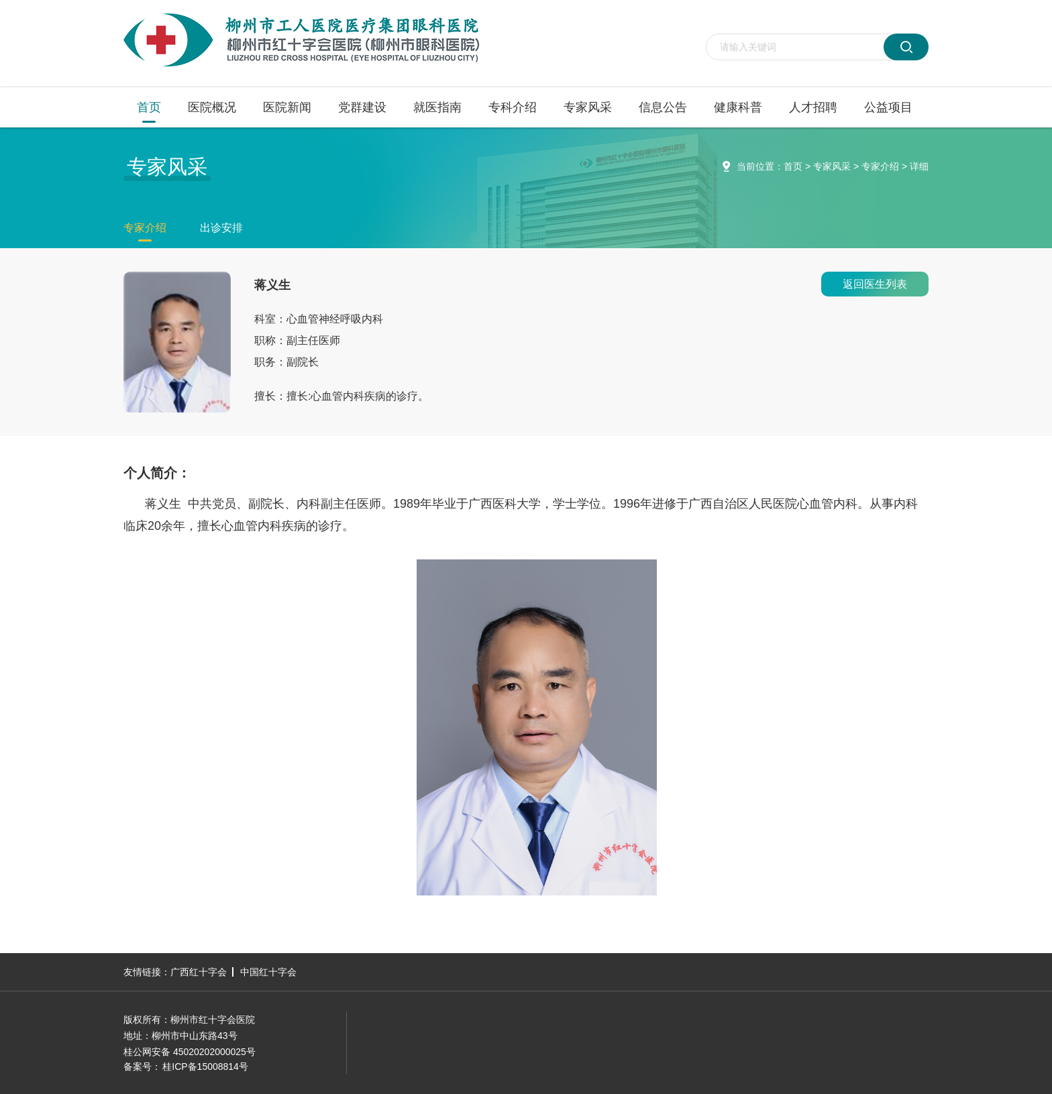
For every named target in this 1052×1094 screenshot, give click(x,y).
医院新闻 (287, 107)
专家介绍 (880, 166)
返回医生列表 (875, 284)
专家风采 (588, 107)
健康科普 (738, 107)
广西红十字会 (198, 972)
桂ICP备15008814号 (205, 1066)
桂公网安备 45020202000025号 (189, 1051)
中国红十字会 (268, 972)
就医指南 (437, 107)
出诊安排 (221, 227)
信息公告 (663, 107)
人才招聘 (813, 107)
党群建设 (362, 107)
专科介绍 (512, 107)
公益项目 (888, 107)
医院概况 (212, 107)
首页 (149, 107)
